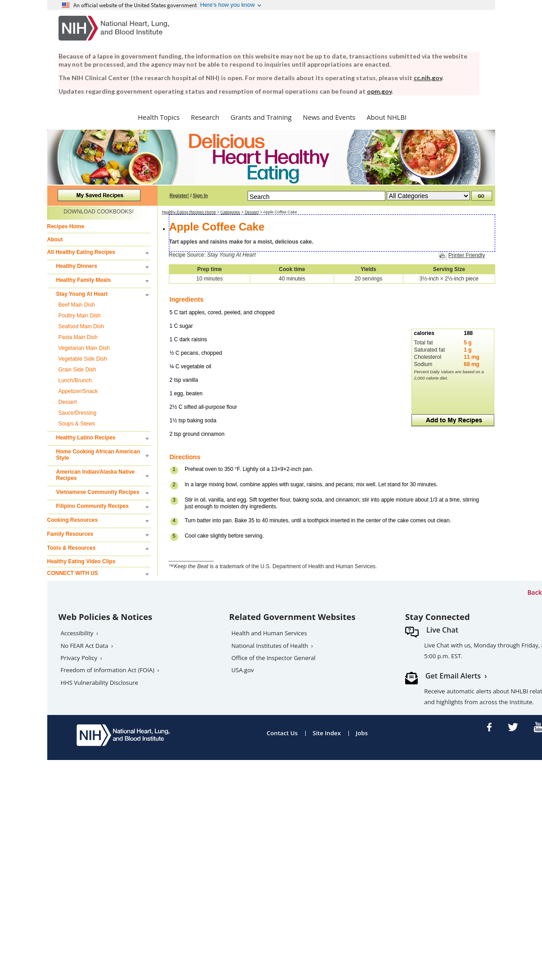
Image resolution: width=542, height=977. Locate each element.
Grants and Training (261, 117)
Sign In (200, 195)
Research (205, 117)
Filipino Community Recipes (92, 506)
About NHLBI (387, 117)
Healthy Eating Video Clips (81, 561)
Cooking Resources (72, 520)
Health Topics (159, 117)
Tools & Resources (71, 548)
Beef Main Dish (77, 305)
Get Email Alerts (453, 676)
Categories (230, 212)
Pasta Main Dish (78, 337)
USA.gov (242, 670)
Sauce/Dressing (78, 413)
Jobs (362, 733)
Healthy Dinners (76, 266)
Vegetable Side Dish (83, 359)
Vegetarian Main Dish (84, 348)
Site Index (326, 733)
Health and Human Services (269, 633)
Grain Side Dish (77, 369)
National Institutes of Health (269, 646)
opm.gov (379, 91)
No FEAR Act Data (84, 646)
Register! (179, 195)
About (55, 239)
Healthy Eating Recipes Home (189, 212)
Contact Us (282, 733)
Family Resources (70, 534)
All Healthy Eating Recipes (81, 252)
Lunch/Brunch (75, 380)
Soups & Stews (77, 424)
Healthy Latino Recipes (86, 437)
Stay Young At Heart (82, 294)
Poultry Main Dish (80, 315)
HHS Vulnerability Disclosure (99, 682)
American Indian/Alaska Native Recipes (95, 475)
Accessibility (77, 633)
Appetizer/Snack (78, 391)
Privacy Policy (79, 658)
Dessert (68, 402)
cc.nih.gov (428, 77)
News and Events (329, 117)
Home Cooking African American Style (98, 454)
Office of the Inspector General (273, 658)
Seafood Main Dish (81, 326)
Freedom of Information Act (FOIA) (107, 670)
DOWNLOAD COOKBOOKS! (98, 211)
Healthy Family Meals (83, 280)
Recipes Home (66, 226)
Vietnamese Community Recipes (98, 492)
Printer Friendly (466, 255)
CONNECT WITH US (72, 573)
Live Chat (442, 630)
